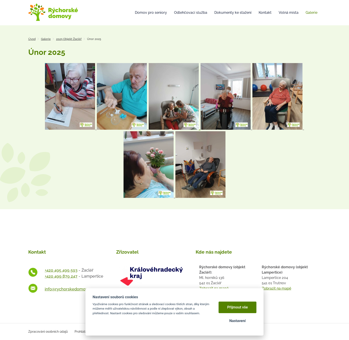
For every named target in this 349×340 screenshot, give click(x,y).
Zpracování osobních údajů (48, 331)
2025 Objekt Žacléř (69, 39)
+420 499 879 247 (61, 276)
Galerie (46, 39)
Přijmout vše (237, 307)
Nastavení (237, 321)
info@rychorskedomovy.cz (70, 289)
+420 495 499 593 (61, 270)
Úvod (32, 39)
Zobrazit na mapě (276, 288)
